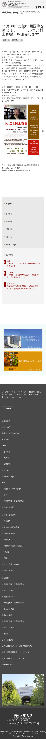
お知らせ (9, 237)
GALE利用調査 (7, 664)
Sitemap (34, 394)
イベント (9, 214)
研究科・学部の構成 (11, 527)
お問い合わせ (36, 392)
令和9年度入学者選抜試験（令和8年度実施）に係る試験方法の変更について (22, 287)
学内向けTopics (11, 244)
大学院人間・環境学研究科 (14, 501)
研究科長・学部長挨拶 (12, 489)
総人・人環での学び (11, 564)
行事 (5, 558)
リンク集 (22, 394)
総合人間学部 (9, 507)
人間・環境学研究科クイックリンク (15, 652)
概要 (3, 482)
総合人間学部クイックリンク (13, 658)
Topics (9, 203)
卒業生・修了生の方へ (10, 433)
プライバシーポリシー (12, 397)
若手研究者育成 (10, 533)
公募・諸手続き (8, 640)
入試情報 (9, 229)
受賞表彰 (9, 221)
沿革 (5, 495)
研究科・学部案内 (9, 515)
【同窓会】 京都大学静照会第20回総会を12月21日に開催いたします (23, 276)
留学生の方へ (7, 427)
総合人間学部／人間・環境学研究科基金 (17, 646)
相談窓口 (7, 633)
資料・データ (9, 570)
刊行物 (6, 552)
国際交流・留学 (8, 596)
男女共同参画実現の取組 (13, 546)
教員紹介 (7, 521)
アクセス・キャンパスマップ (14, 392)
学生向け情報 (7, 615)
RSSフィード (9, 394)
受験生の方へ (7, 421)
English (8, 408)
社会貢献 (7, 539)
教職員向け (6, 439)
